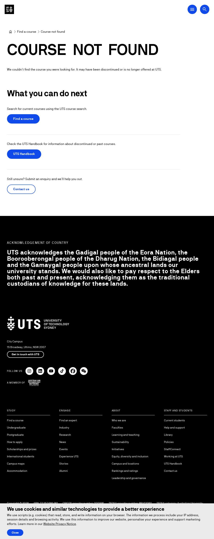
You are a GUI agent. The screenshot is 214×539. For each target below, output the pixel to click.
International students (20, 456)
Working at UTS (173, 456)
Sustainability (120, 442)
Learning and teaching (125, 434)
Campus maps (15, 463)
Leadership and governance (129, 478)
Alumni (63, 470)
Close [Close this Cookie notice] (15, 532)
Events (63, 449)
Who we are (119, 420)
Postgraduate (15, 434)
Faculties (117, 427)
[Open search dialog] (204, 9)
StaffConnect (172, 449)
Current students (174, 420)
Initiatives (118, 449)
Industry (64, 427)
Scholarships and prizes (21, 449)
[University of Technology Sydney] (10, 32)
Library (168, 434)
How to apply (15, 442)
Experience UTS (69, 456)
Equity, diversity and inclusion (130, 456)
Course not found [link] (53, 32)
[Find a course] (26, 32)
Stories (63, 463)
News (62, 442)
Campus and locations (125, 463)
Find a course (23, 119)
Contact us (21, 189)
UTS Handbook (24, 154)
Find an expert (68, 420)
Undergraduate (16, 427)
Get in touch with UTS (25, 354)
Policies (169, 442)
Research (65, 434)
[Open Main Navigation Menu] (192, 9)
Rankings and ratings (125, 470)
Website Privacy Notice (59, 524)
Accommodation (17, 470)
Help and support (174, 427)
